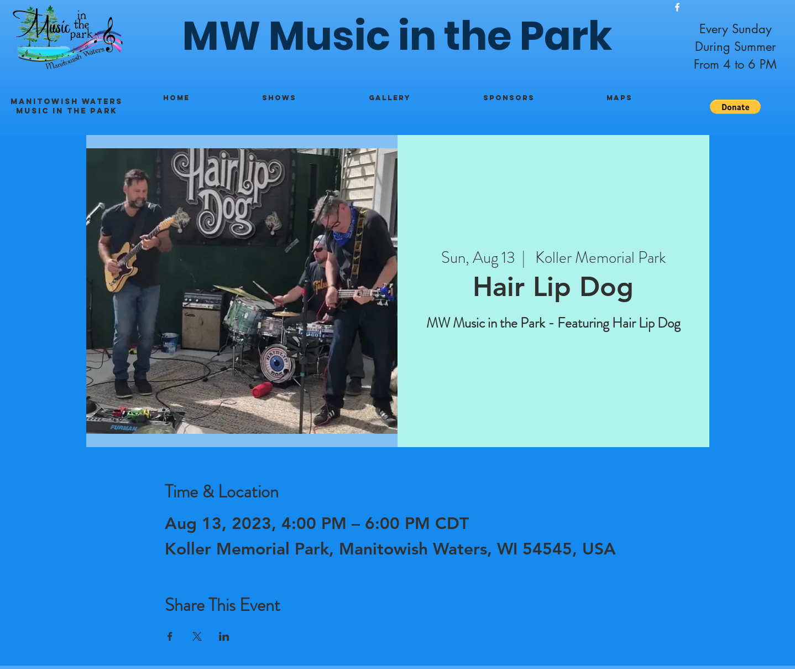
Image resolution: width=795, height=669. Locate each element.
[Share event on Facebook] (170, 636)
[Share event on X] (197, 636)
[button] (735, 107)
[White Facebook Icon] (677, 7)
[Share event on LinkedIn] (224, 636)
